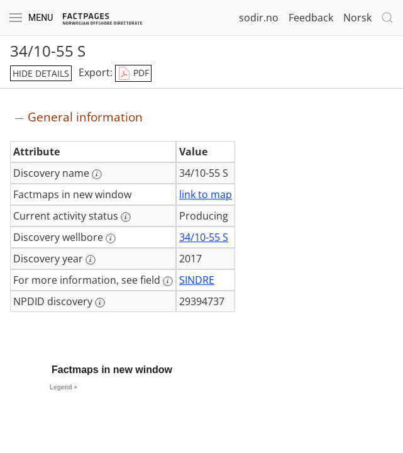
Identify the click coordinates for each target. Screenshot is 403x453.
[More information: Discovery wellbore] (111, 238)
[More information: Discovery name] (97, 174)
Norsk (357, 18)
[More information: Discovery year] (91, 260)
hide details (41, 73)
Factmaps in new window (112, 369)
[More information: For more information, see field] (168, 281)
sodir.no (259, 18)
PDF (133, 74)
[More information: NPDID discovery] (100, 303)
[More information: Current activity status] (126, 217)
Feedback (311, 18)
